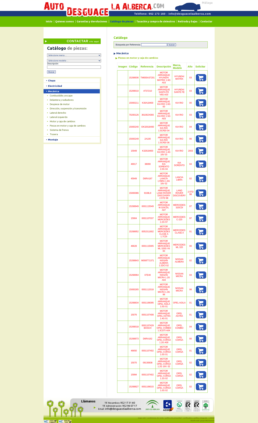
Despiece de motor (60, 104)
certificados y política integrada (195, 418)
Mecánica (53, 91)
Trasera (54, 134)
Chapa (51, 80)
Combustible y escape (61, 95)
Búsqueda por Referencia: (128, 44)
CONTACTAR (83, 41)
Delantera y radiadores (62, 100)
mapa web (142, 418)
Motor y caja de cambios (62, 121)
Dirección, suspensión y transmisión (68, 108)
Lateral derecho (58, 112)
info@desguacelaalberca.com (189, 13)
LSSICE (211, 418)
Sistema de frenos (59, 130)
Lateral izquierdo (59, 117)
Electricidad (55, 86)
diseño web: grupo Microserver (202, 421)
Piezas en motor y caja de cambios (68, 125)
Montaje (53, 139)
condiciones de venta (155, 418)
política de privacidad (173, 418)
